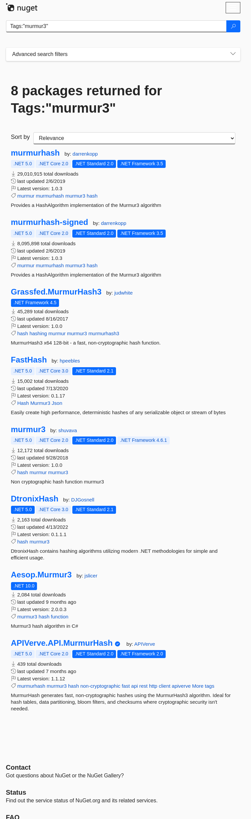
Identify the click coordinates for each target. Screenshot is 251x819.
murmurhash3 (103, 333)
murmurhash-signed (49, 222)
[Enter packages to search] (116, 26)
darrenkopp (85, 154)
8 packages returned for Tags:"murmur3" (86, 99)
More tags (203, 686)
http (153, 686)
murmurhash (35, 153)
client (164, 686)
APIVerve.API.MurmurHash (62, 643)
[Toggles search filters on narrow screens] (233, 54)
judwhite (123, 293)
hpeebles (70, 361)
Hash (23, 403)
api (134, 686)
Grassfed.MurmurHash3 (56, 292)
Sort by (20, 137)
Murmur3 (40, 403)
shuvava (67, 430)
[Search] (233, 26)
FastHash (29, 360)
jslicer (91, 575)
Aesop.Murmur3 (41, 574)
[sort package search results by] (134, 138)
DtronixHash (35, 498)
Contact (18, 767)
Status (16, 792)
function (60, 616)
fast (126, 686)
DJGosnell (82, 499)
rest (143, 686)
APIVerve (144, 644)
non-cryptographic (100, 686)
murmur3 (75, 196)
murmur (26, 196)
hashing (38, 333)
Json (57, 403)
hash (92, 196)
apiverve (181, 686)
